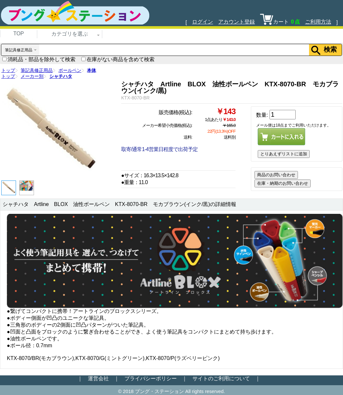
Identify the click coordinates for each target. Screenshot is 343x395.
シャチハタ (60, 76)
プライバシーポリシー (150, 378)
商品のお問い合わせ (276, 174)
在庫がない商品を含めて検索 (118, 59)
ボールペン (69, 70)
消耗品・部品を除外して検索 (38, 59)
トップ (8, 70)
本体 (91, 70)
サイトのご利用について (221, 378)
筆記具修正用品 (37, 70)
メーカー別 (32, 76)
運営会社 (98, 378)
